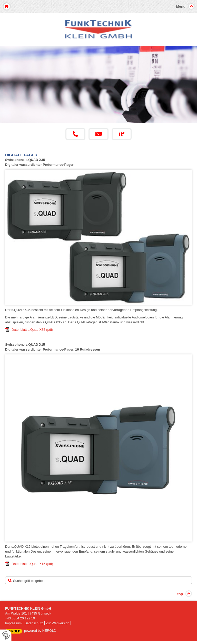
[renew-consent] (6, 635)
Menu (180, 6)
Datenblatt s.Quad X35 (32, 330)
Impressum (13, 623)
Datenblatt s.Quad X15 (32, 564)
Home (7, 6)
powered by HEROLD (40, 631)
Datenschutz (33, 623)
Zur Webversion (58, 623)
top (180, 594)
